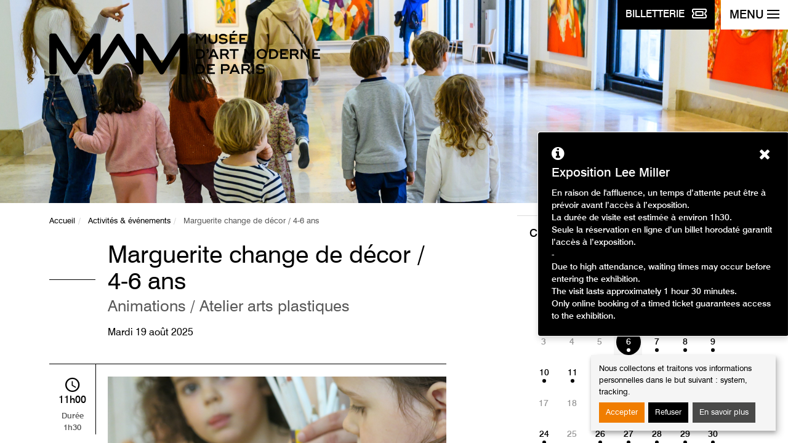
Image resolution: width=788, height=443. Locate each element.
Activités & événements (129, 221)
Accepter (622, 413)
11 (572, 373)
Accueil (62, 221)
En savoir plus (724, 413)
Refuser (668, 413)
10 (544, 373)
